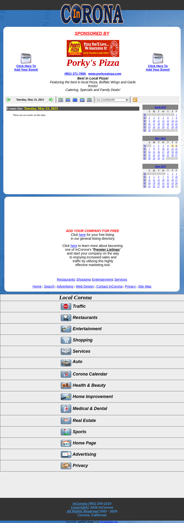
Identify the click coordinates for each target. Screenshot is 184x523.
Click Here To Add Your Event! (26, 67)
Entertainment (102, 279)
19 (163, 124)
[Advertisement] (92, 208)
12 (163, 121)
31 (163, 158)
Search (49, 286)
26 (163, 127)
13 (168, 121)
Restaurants (66, 279)
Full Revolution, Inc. (109, 522)
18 (158, 124)
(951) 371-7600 (76, 73)
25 (158, 127)
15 (176, 121)
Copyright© (80, 507)
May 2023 (160, 138)
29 (176, 127)
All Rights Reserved (82, 511)
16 (149, 124)
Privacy (130, 286)
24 (154, 127)
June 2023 (160, 166)
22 (176, 124)
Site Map (144, 286)
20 (168, 124)
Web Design (85, 286)
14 (172, 121)
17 (154, 124)
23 (149, 127)
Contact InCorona (109, 286)
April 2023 (160, 107)
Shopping (83, 279)
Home (37, 286)
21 (172, 124)
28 (172, 127)
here (82, 235)
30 (149, 130)
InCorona (80, 504)
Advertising (65, 286)
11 (158, 121)
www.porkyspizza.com (104, 73)
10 (154, 121)
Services (120, 279)
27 (168, 127)
